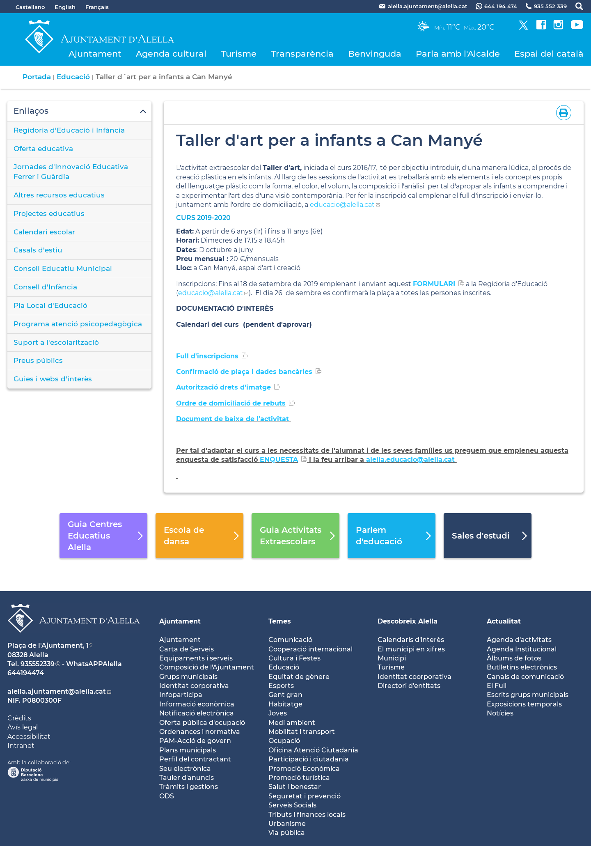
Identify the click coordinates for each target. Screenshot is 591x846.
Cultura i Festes (294, 658)
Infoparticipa (180, 695)
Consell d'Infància (45, 287)
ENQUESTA (279, 459)
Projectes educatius (49, 213)
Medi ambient (291, 723)
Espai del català (549, 53)
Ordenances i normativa (199, 732)
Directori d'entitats (409, 686)
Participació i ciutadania (308, 759)
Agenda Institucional (522, 649)
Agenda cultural (171, 53)
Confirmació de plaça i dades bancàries (244, 372)
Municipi (392, 658)
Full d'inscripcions (207, 356)
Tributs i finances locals (307, 814)
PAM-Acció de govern (195, 741)
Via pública (286, 833)
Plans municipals (187, 750)
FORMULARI (434, 284)
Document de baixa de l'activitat (233, 419)
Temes (279, 621)
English (65, 7)
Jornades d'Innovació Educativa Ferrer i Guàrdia (71, 172)
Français (97, 7)
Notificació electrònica (196, 713)
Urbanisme (287, 824)
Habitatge (285, 704)
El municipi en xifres (411, 649)
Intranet (20, 746)
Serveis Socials (292, 805)
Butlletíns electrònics (522, 667)
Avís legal (22, 727)
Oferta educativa (43, 148)
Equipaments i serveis (196, 658)
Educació (73, 77)
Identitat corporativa (194, 686)
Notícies (500, 713)
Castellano (30, 7)
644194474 (25, 673)
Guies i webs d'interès (53, 379)
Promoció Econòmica (304, 769)
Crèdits (19, 718)
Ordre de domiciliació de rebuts (231, 403)
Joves (277, 713)
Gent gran (285, 695)
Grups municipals (188, 677)
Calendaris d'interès (411, 640)
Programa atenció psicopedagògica (78, 324)
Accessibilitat (28, 737)
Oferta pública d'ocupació (202, 723)
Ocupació (284, 741)
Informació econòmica (196, 704)
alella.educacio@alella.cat (411, 459)
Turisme (239, 53)
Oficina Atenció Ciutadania (313, 750)
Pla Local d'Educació (50, 305)
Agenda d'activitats (519, 640)
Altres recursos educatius (59, 195)
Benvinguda (374, 53)
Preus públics (38, 360)
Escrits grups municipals (527, 695)
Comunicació (290, 640)
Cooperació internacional (310, 649)
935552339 (38, 664)
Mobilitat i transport (301, 732)
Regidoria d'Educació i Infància (69, 130)
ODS (166, 796)
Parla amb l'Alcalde (458, 53)
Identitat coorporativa (414, 677)
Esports (281, 686)
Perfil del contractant (195, 759)
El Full (496, 686)
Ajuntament (95, 53)
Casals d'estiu (38, 250)
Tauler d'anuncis (186, 778)
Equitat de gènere (299, 677)
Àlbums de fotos (514, 658)
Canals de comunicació (525, 677)
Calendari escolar (44, 232)
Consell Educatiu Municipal (63, 268)
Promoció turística (299, 778)
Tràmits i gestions (188, 787)
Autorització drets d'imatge (223, 387)
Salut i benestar (294, 787)
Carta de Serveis (186, 649)
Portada (37, 77)
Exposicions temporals (524, 704)
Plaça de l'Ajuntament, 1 (48, 645)
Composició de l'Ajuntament (206, 667)
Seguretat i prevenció (304, 796)
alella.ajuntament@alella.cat (56, 691)
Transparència (302, 53)
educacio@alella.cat (342, 205)
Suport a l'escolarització (56, 342)
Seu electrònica (185, 769)
